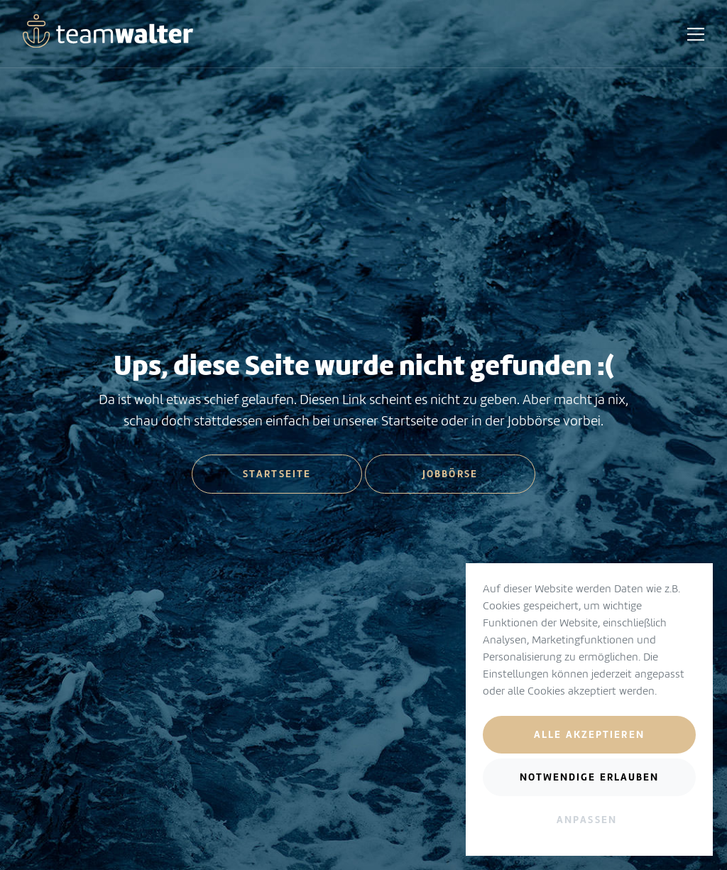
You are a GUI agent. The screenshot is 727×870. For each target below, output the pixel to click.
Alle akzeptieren (589, 734)
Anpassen (587, 819)
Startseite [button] (277, 473)
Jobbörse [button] (450, 473)
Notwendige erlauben (590, 777)
